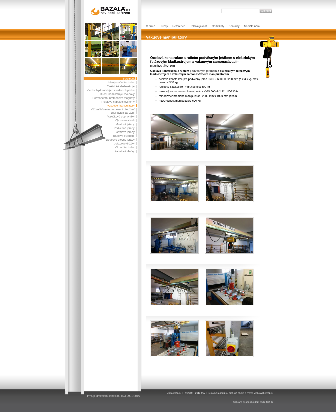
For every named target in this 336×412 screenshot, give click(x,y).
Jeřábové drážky (124, 143)
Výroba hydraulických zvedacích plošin (111, 90)
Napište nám (252, 26)
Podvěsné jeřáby (124, 128)
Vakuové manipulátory (121, 105)
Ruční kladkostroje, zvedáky (117, 94)
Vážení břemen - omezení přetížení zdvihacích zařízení (113, 111)
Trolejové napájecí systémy (118, 101)
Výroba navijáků (125, 120)
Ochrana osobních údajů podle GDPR (253, 402)
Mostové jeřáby (125, 124)
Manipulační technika (121, 82)
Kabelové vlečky (124, 151)
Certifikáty (218, 26)
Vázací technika (125, 147)
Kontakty (234, 26)
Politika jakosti (198, 26)
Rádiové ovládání (124, 135)
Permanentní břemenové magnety (113, 97)
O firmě (150, 26)
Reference (178, 26)
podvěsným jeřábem (203, 70)
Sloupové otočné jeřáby (120, 139)
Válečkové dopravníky (121, 116)
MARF (204, 393)
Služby (164, 26)
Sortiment (129, 78)
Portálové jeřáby (124, 132)
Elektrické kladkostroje (121, 86)
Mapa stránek (174, 393)
